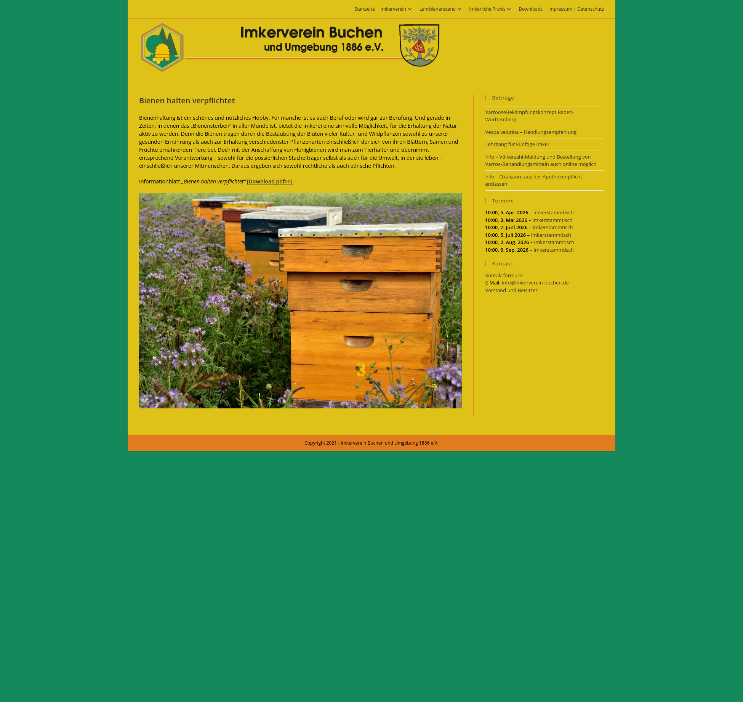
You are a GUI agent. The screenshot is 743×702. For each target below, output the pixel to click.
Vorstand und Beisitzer (511, 290)
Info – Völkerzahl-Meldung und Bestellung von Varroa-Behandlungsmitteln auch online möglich (540, 160)
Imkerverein (397, 9)
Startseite (365, 9)
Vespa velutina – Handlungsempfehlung (530, 132)
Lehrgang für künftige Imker (517, 144)
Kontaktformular (504, 275)
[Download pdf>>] (270, 181)
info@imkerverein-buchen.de (535, 282)
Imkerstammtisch (553, 212)
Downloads (531, 9)
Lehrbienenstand (441, 9)
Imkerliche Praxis (491, 9)
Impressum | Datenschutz (576, 9)
